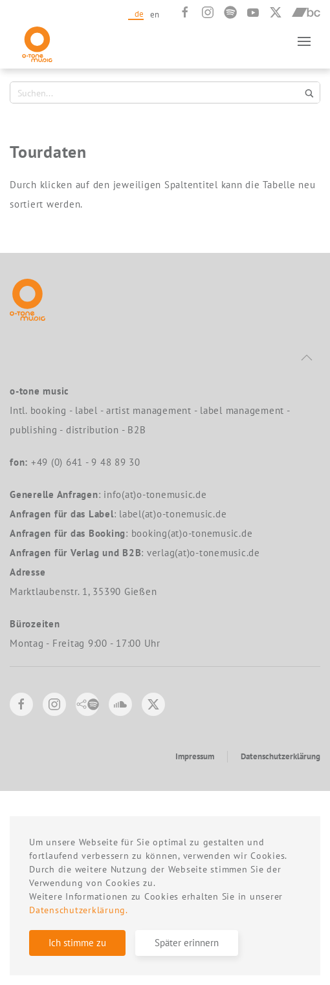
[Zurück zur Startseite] (37, 41)
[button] (304, 41)
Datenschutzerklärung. (78, 910)
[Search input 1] (157, 92)
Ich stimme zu (77, 942)
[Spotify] (230, 12)
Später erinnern (187, 942)
